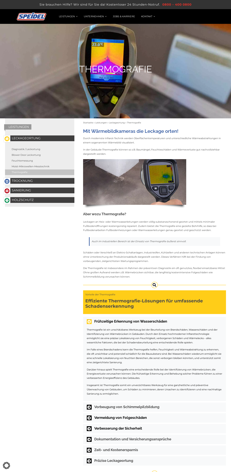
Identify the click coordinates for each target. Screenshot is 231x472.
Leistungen (101, 122)
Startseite (88, 122)
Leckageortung (117, 122)
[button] (154, 321)
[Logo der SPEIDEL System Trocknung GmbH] (31, 13)
